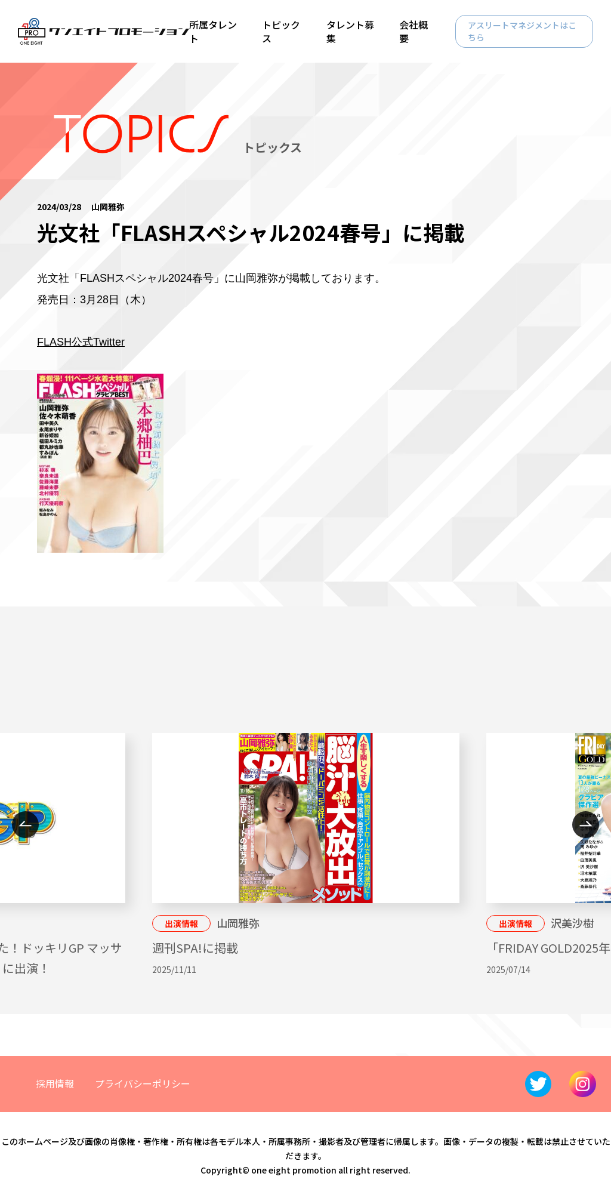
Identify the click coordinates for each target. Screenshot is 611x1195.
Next (585, 824)
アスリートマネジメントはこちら (522, 31)
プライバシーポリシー (142, 1083)
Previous (25, 824)
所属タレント (213, 31)
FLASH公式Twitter (81, 342)
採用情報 (55, 1083)
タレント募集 (350, 31)
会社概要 (413, 31)
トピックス (281, 31)
